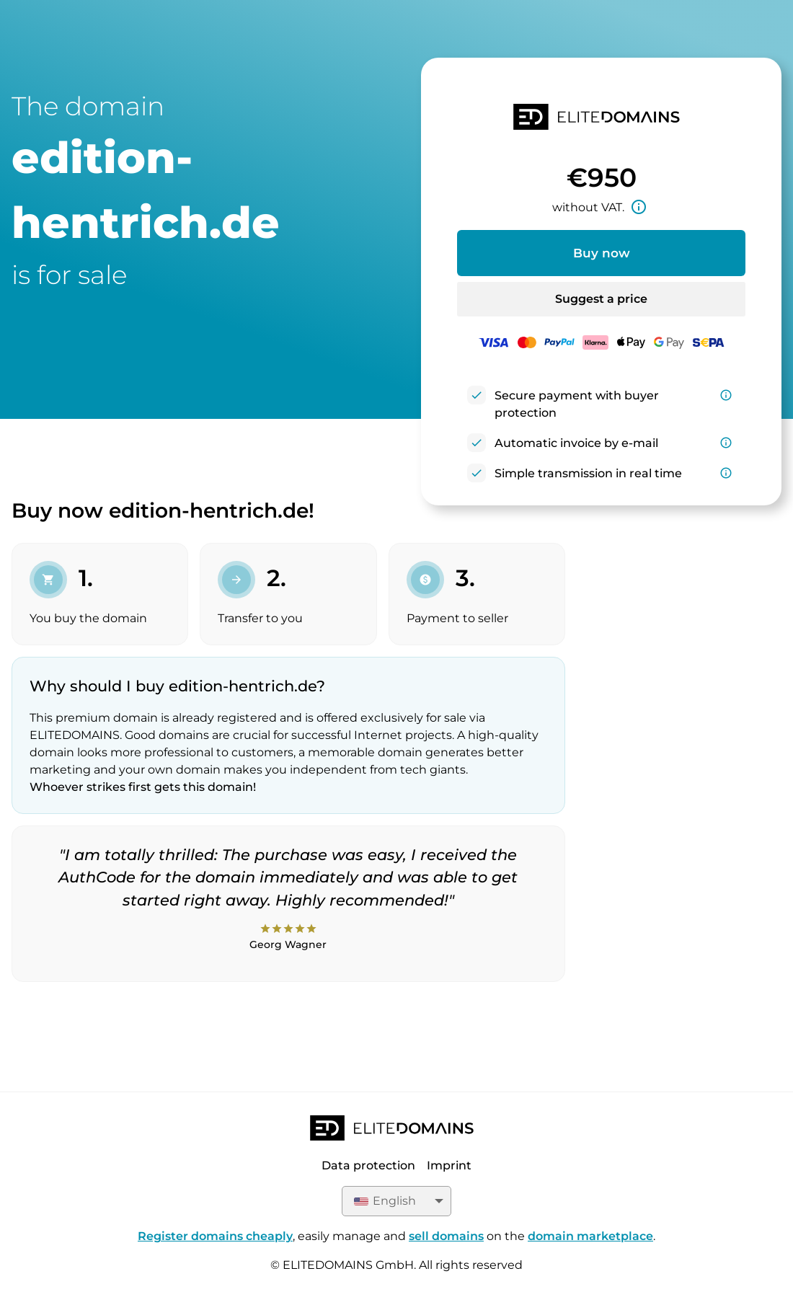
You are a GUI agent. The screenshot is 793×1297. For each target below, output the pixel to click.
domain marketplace (590, 1236)
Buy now (601, 253)
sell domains (446, 1236)
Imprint (449, 1165)
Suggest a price (601, 299)
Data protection (368, 1165)
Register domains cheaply (215, 1236)
